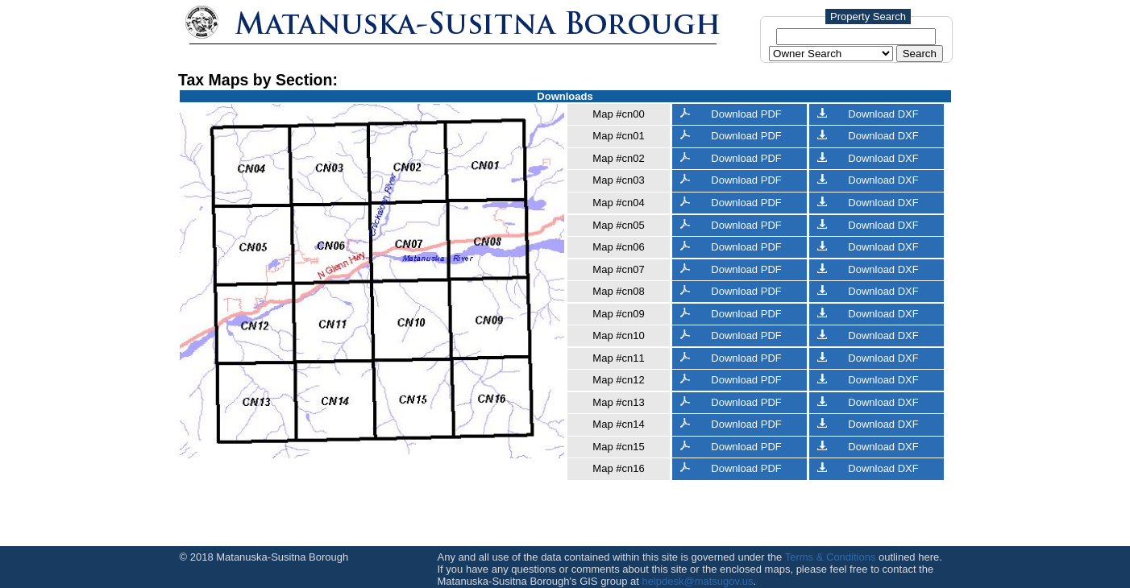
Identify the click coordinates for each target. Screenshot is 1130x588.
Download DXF (868, 114)
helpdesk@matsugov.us (697, 581)
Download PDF (731, 114)
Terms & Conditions (830, 557)
